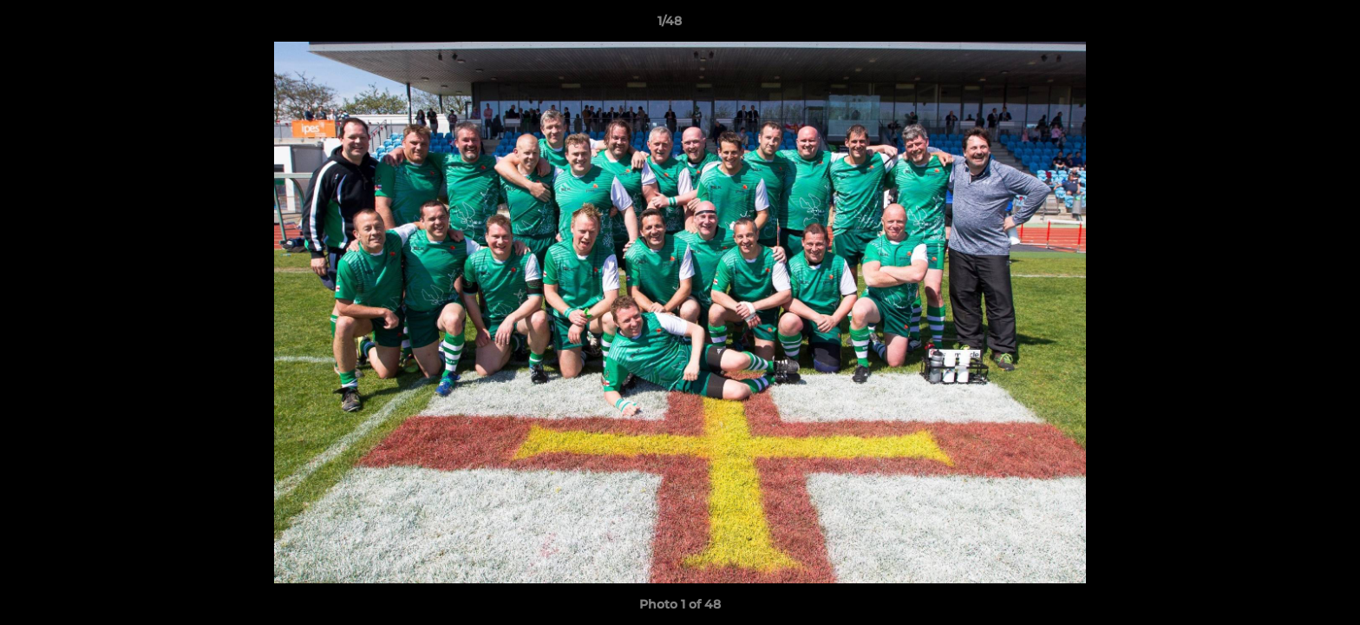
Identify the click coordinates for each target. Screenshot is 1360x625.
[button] (1287, 25)
